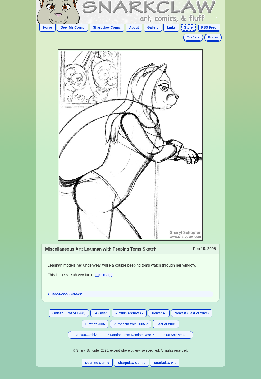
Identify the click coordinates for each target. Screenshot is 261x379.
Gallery (152, 27)
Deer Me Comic (73, 27)
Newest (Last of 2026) (192, 313)
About (134, 27)
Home (47, 27)
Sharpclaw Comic (107, 27)
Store (188, 27)
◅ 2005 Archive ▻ (129, 313)
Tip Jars (193, 37)
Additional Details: (67, 294)
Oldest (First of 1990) (68, 313)
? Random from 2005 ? (131, 324)
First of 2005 (95, 324)
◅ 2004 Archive (87, 335)
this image (104, 275)
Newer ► (159, 313)
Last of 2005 (166, 324)
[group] (130, 294)
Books (213, 37)
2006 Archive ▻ (173, 335)
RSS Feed (208, 27)
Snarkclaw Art (165, 363)
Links (171, 27)
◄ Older (100, 313)
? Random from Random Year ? (130, 335)
